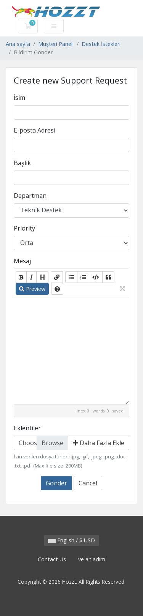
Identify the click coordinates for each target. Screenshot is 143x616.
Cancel (88, 483)
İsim (19, 97)
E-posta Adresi (34, 130)
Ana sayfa (18, 43)
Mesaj (22, 261)
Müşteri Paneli (56, 43)
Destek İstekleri (101, 43)
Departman (30, 195)
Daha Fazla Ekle (98, 443)
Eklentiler (27, 428)
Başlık (22, 163)
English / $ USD (71, 540)
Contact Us (52, 559)
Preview (32, 288)
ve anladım (91, 559)
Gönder (56, 483)
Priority (24, 228)
